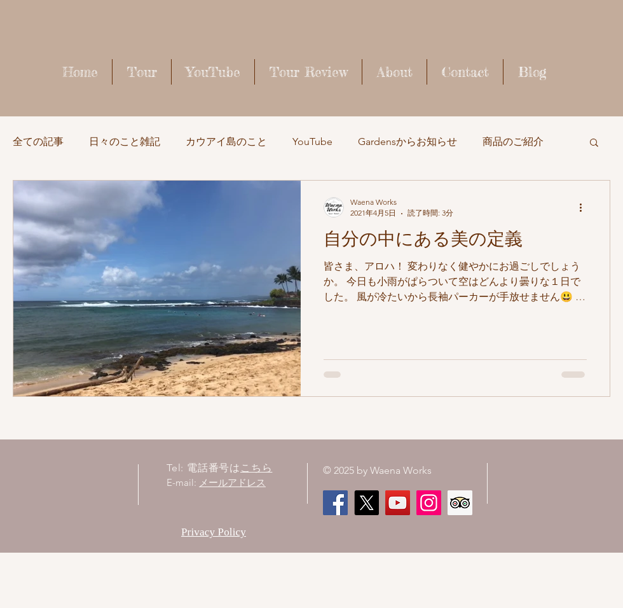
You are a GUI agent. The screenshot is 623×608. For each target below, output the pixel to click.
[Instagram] (428, 502)
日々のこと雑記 (124, 141)
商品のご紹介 (513, 141)
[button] (594, 143)
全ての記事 (38, 141)
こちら (256, 468)
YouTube (312, 141)
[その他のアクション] (584, 207)
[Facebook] (335, 502)
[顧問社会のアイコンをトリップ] (460, 502)
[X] (366, 502)
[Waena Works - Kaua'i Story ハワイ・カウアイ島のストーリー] (397, 502)
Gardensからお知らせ (407, 141)
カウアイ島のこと (226, 141)
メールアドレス (232, 482)
